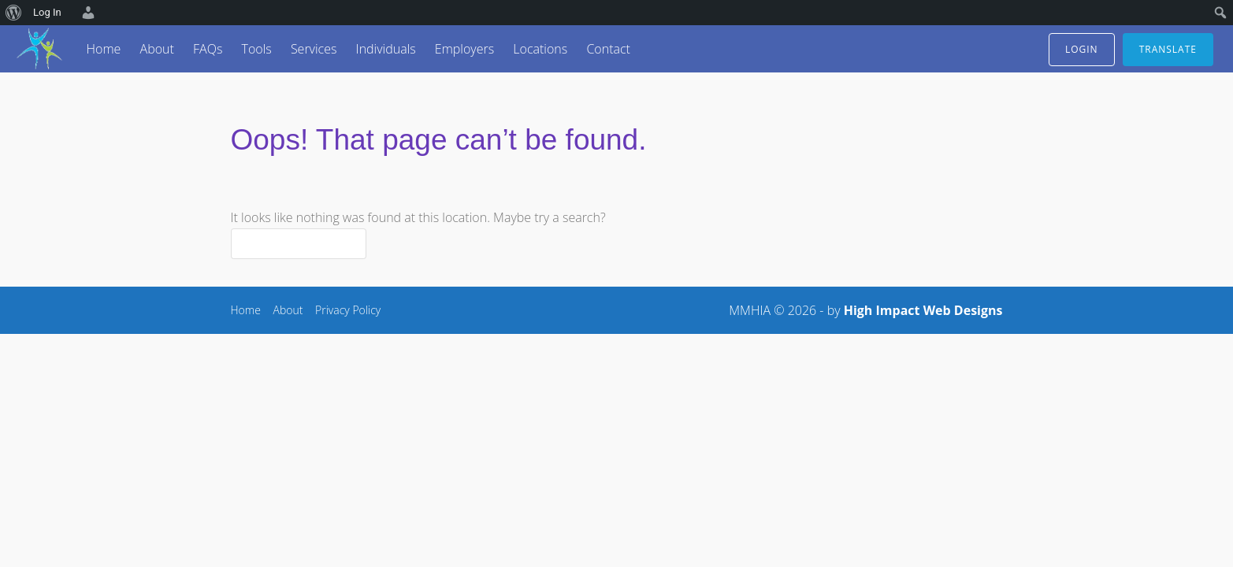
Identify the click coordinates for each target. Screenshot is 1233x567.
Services (314, 48)
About (157, 48)
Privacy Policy (348, 309)
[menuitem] (14, 12)
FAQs (207, 48)
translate (1168, 49)
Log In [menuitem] (47, 12)
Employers (464, 48)
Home (104, 48)
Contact (608, 48)
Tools (256, 48)
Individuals (386, 48)
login (1081, 49)
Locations (540, 48)
